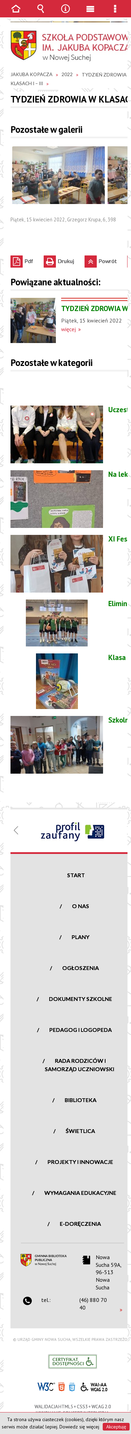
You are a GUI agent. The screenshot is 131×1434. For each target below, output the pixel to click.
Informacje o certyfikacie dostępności (72, 1361)
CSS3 (72, 1386)
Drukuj (59, 259)
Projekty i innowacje (80, 1161)
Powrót (101, 259)
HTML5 (61, 1386)
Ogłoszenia (80, 967)
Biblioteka (80, 1100)
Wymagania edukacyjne (80, 1192)
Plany (80, 937)
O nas (80, 906)
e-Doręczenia (80, 1223)
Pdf (21, 259)
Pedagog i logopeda (80, 1029)
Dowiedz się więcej (79, 1427)
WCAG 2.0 (94, 1385)
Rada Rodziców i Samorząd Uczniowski (79, 1064)
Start (76, 875)
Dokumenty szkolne (80, 998)
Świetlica (80, 1130)
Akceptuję (116, 1427)
